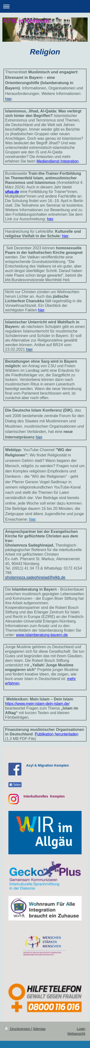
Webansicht (76, 1034)
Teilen (15, 784)
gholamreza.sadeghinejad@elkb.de (35, 577)
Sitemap (39, 1029)
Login (81, 1029)
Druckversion (18, 1029)
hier (29, 349)
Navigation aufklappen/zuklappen (45, 6)
